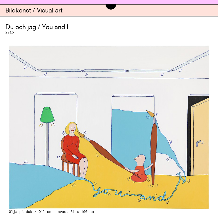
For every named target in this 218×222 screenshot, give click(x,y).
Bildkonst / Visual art (33, 11)
